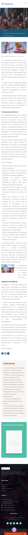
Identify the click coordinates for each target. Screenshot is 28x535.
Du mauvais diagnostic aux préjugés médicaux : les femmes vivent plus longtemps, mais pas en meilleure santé (14, 370)
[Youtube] (17, 523)
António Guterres (11, 87)
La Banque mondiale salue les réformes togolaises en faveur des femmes (12, 401)
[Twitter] (11, 523)
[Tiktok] (20, 523)
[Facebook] (7, 523)
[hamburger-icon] (25, 3)
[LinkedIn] (14, 523)
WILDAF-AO (13, 56)
